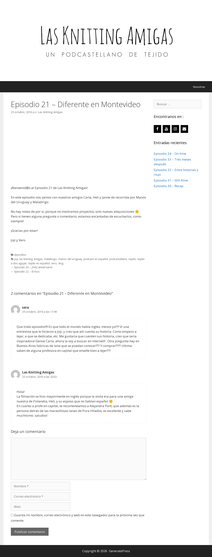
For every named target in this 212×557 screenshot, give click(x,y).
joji (16, 259)
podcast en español (95, 259)
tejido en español (39, 263)
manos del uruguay (70, 259)
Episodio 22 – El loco (27, 271)
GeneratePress (119, 551)
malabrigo (50, 259)
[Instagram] (175, 129)
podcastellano (118, 259)
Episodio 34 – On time (170, 153)
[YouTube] (166, 129)
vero (54, 263)
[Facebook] (157, 129)
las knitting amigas (31, 259)
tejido (132, 259)
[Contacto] (184, 129)
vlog (61, 263)
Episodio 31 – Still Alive (171, 180)
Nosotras (199, 87)
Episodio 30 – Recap (168, 186)
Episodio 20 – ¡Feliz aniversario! (33, 267)
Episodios (20, 254)
